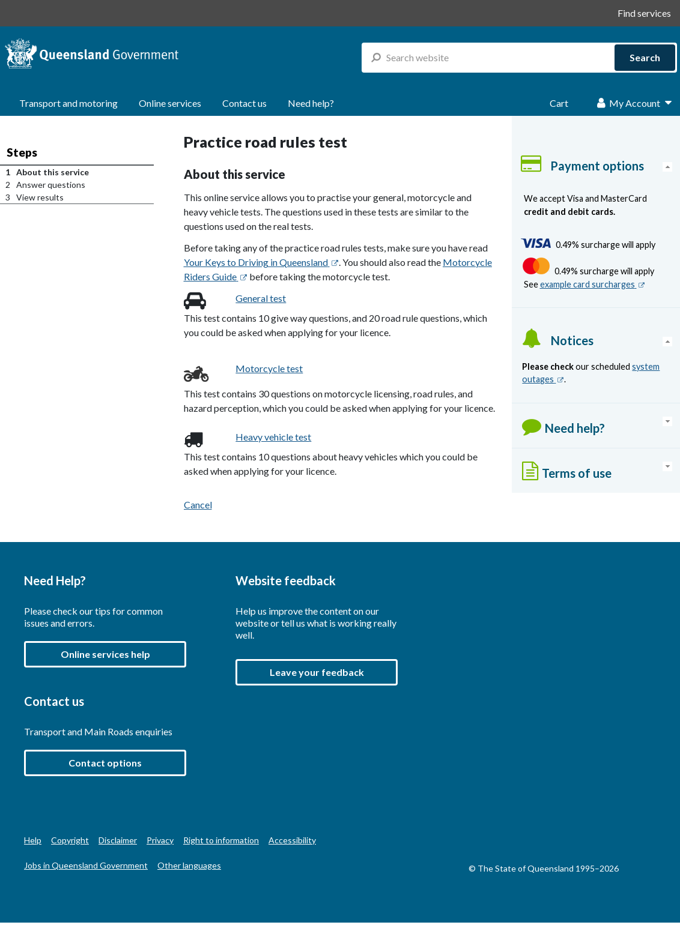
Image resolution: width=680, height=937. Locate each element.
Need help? (311, 103)
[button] (316, 672)
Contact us (244, 103)
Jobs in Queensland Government (86, 865)
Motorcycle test (269, 368)
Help (32, 840)
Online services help (105, 654)
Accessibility (292, 840)
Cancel (198, 504)
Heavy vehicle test (273, 436)
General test (260, 298)
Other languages (189, 865)
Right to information (221, 840)
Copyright (70, 840)
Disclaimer (118, 840)
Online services (170, 103)
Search (645, 57)
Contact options (105, 762)
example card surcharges (592, 284)
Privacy (160, 840)
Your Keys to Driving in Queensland (261, 262)
